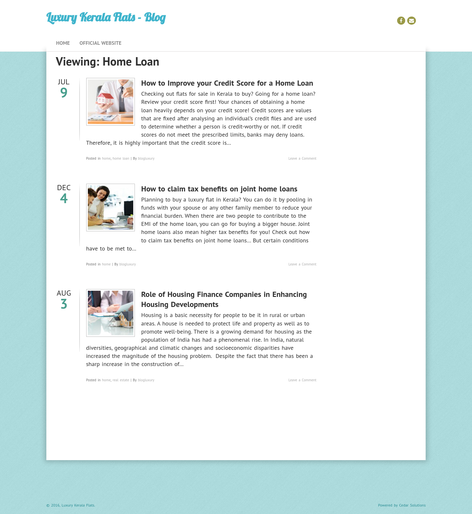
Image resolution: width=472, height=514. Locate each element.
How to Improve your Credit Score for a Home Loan (227, 83)
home (106, 158)
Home (63, 43)
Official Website (100, 43)
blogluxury (146, 158)
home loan (120, 158)
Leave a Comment (302, 158)
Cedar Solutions (412, 505)
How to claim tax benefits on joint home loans (219, 189)
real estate (120, 380)
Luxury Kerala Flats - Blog (105, 17)
